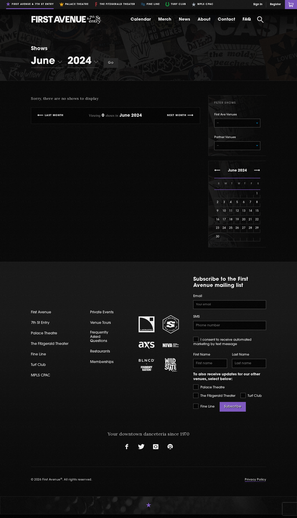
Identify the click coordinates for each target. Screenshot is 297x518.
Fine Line (203, 409)
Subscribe (232, 410)
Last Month (55, 115)
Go (111, 63)
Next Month (175, 115)
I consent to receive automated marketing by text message (222, 344)
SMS (196, 319)
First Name (201, 357)
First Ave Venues (225, 114)
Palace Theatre (209, 390)
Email (197, 297)
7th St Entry (41, 325)
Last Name (240, 357)
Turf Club (251, 399)
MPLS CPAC (41, 379)
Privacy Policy (255, 483)
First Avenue (42, 314)
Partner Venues (225, 138)
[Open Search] (260, 19)
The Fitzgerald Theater (214, 399)
